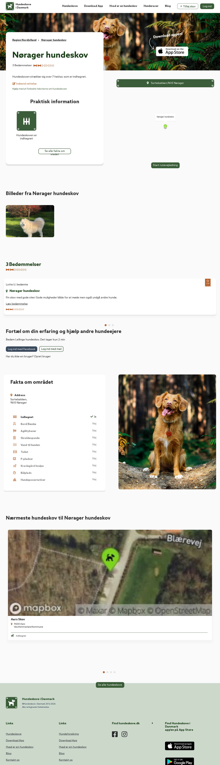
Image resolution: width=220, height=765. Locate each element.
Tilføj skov (188, 6)
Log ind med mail (51, 349)
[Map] (165, 126)
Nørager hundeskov (25, 291)
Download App (93, 6)
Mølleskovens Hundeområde (136, 553)
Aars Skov (16, 553)
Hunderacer (151, 6)
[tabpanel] (29, 297)
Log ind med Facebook (21, 349)
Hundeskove (70, 6)
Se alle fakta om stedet (55, 152)
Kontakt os (13, 689)
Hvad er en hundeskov (123, 6)
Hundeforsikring (69, 663)
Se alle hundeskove (110, 585)
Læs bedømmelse (17, 304)
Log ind (207, 6)
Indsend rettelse (25, 83)
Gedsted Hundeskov (185, 553)
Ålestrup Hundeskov (77, 553)
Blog (168, 6)
